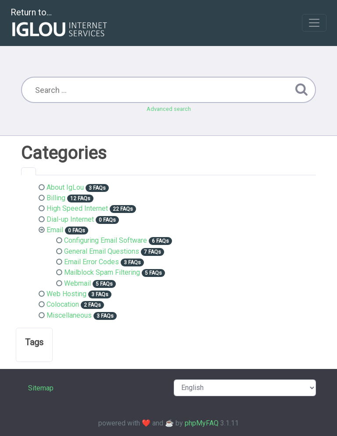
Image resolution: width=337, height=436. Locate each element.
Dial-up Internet (70, 219)
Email (55, 230)
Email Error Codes (91, 262)
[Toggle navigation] (314, 23)
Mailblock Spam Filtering (102, 272)
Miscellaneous (69, 315)
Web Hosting (66, 294)
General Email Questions (101, 251)
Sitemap (41, 388)
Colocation (63, 304)
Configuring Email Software (105, 240)
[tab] (28, 171)
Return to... (60, 23)
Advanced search (169, 109)
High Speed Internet (77, 208)
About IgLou (65, 187)
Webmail (77, 283)
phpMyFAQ (202, 423)
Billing (56, 198)
